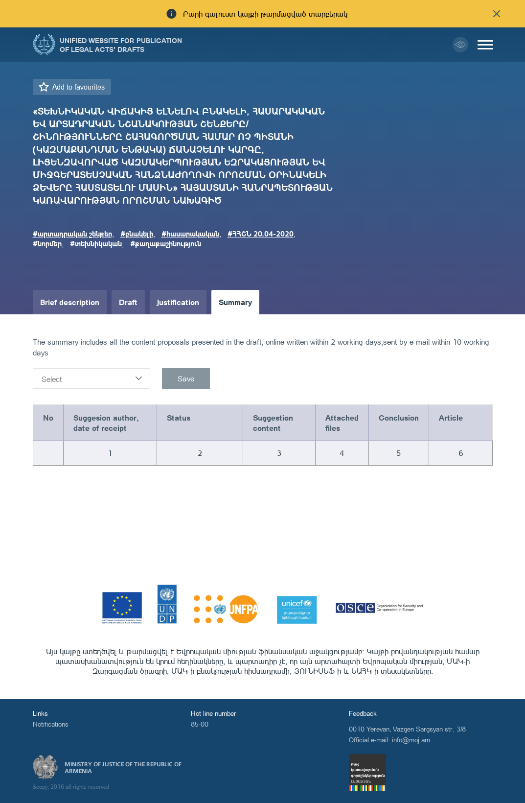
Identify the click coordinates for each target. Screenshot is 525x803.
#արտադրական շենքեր (72, 233)
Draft (128, 302)
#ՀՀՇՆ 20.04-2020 (261, 233)
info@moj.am (411, 739)
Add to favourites (78, 87)
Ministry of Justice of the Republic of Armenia (123, 768)
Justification (178, 302)
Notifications (50, 724)
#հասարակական (190, 233)
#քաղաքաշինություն (165, 243)
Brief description (69, 302)
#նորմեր (47, 243)
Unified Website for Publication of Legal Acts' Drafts (121, 44)
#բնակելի (136, 233)
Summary (235, 302)
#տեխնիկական (96, 243)
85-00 (199, 724)
